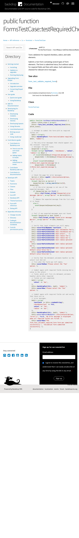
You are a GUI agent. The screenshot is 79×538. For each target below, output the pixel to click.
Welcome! (56, 4)
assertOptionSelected (45, 235)
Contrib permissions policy (16, 228)
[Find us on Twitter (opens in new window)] (10, 357)
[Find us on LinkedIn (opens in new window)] (23, 357)
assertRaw (41, 289)
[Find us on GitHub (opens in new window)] (5, 357)
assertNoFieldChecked (45, 230)
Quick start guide (16, 98)
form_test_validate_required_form (42, 81)
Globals (12, 192)
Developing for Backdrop (13, 109)
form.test (29, 40)
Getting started (13, 64)
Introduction (14, 83)
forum (62, 390)
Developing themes (14, 120)
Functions (13, 184)
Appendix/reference (14, 212)
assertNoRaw (42, 265)
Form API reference (13, 204)
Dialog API (13, 208)
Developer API (12, 178)
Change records (15, 215)
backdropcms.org (71, 390)
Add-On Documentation (13, 105)
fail (42, 194)
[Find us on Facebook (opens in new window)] (14, 357)
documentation (38, 390)
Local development (16, 129)
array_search (52, 184)
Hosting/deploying (16, 75)
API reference (14, 40)
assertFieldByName (44, 228)
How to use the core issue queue (17, 151)
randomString (57, 304)
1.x (22, 40)
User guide (11, 94)
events (56, 390)
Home (5, 40)
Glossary (13, 218)
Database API (14, 198)
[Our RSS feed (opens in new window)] (27, 357)
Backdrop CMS (17, 390)
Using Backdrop (15, 100)
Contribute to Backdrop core (15, 144)
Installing (13, 67)
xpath (48, 178)
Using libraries (15, 126)
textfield (48, 151)
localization (49, 390)
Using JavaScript (16, 137)
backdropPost (42, 137)
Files (11, 189)
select (69, 151)
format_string (50, 194)
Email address (48, 353)
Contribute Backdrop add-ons (16, 169)
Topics (12, 181)
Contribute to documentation (15, 173)
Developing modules (14, 115)
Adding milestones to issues (17, 162)
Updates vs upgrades (14, 71)
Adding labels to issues (17, 156)
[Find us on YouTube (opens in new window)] (18, 357)
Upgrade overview (16, 86)
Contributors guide (14, 140)
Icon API (13, 195)
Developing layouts (16, 123)
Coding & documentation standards (15, 222)
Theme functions (16, 201)
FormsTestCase (40, 40)
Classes (12, 186)
